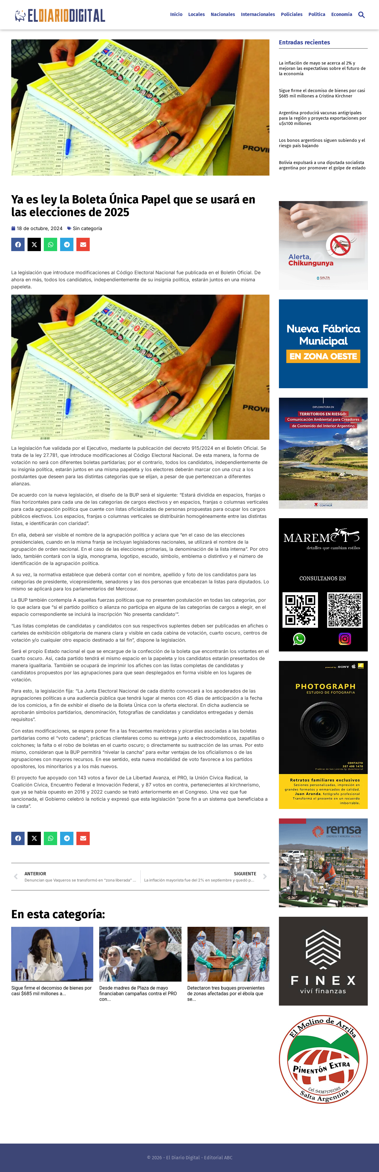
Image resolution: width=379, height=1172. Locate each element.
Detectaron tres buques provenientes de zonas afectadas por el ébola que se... (226, 993)
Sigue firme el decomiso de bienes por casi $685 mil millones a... (51, 990)
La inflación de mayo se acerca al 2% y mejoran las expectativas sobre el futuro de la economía (322, 68)
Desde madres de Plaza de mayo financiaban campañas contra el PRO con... (138, 993)
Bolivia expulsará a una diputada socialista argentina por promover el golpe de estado (322, 165)
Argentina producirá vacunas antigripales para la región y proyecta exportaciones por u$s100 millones (323, 118)
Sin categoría (87, 228)
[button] (361, 15)
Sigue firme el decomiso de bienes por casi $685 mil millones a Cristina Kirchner (322, 93)
